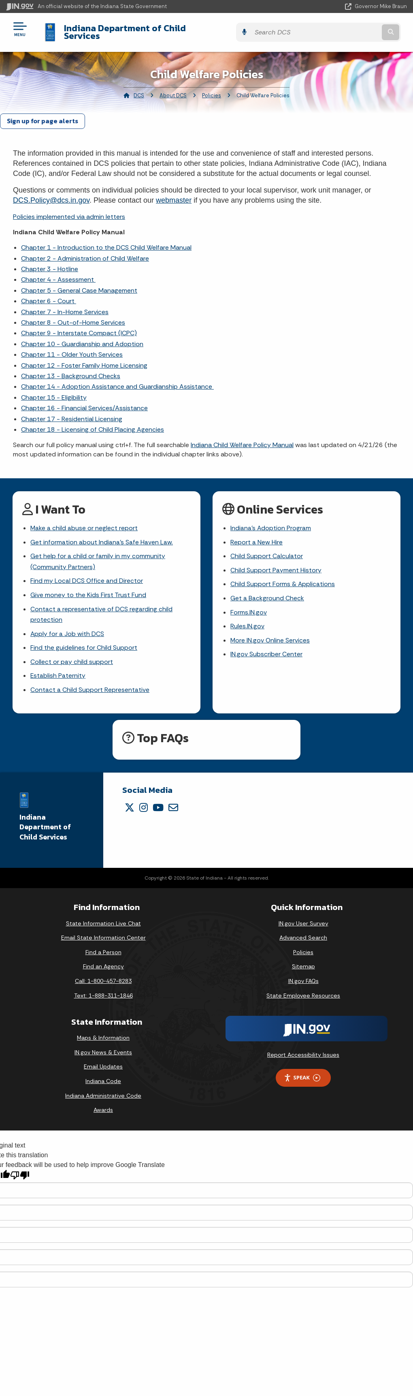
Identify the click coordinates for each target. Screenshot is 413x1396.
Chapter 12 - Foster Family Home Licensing (84, 359)
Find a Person (103, 949)
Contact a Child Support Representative (89, 687)
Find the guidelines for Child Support (83, 644)
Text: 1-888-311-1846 (103, 992)
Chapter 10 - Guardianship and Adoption (82, 337)
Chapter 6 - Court (48, 295)
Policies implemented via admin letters (69, 210)
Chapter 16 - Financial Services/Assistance (84, 402)
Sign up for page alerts (42, 115)
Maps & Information (103, 1034)
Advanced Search (303, 934)
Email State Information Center (103, 934)
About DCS (173, 89)
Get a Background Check (267, 593)
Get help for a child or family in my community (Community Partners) (97, 556)
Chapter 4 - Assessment (58, 273)
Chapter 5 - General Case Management (79, 284)
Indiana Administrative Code (103, 1092)
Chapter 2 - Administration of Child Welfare (85, 252)
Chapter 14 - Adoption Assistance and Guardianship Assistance (117, 380)
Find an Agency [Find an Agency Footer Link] (103, 963)
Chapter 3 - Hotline (49, 263)
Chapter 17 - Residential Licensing (71, 412)
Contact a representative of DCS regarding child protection (101, 610)
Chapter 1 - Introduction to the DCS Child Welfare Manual (106, 241)
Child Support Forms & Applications (282, 579)
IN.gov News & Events (103, 1049)
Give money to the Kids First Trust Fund (88, 590)
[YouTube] (158, 804)
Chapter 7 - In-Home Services (65, 305)
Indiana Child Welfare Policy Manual (242, 439)
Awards (103, 1107)
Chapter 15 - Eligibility (54, 391)
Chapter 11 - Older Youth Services (72, 348)
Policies (211, 89)
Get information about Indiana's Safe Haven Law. (101, 536)
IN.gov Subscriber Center (266, 650)
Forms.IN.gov (248, 608)
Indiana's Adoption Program (270, 522)
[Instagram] (143, 804)
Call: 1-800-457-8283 (103, 978)
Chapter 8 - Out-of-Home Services (73, 316)
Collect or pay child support (71, 658)
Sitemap (303, 963)
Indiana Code (103, 1078)
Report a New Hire (256, 536)
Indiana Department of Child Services (137, 29)
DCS (139, 89)
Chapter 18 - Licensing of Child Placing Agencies (92, 423)
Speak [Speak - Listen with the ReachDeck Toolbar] (302, 1075)
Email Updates (103, 1063)
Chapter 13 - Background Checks (70, 370)
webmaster (174, 194)
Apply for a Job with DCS (67, 629)
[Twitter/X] (129, 804)
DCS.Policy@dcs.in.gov (51, 194)
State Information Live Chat (103, 920)
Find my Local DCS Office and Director (86, 576)
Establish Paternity (58, 672)
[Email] (173, 804)
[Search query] (346, 29)
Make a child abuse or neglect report (84, 522)
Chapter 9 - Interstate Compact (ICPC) (79, 327)
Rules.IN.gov (247, 622)
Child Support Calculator (266, 550)
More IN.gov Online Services (270, 636)
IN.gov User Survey (303, 920)
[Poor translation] (20, 1172)
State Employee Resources (303, 992)
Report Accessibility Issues (303, 1052)
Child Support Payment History (275, 565)
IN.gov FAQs (303, 978)
